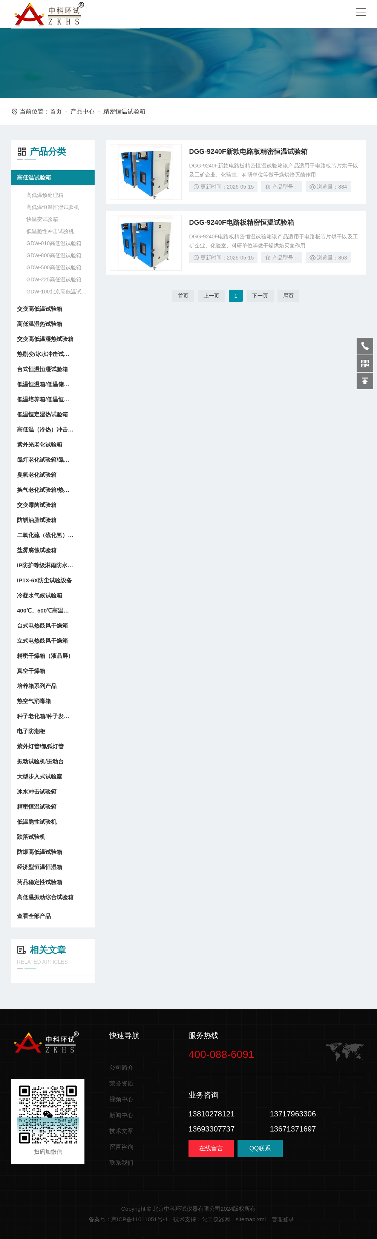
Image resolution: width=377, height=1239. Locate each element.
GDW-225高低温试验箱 (53, 279)
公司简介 (121, 1067)
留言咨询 (121, 1147)
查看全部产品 (53, 916)
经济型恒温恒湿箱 (39, 867)
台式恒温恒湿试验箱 (42, 369)
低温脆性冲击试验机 (50, 231)
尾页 (288, 296)
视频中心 (121, 1099)
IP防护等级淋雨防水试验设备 (45, 565)
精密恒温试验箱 (37, 806)
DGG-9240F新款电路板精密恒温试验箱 (248, 151)
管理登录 (282, 1219)
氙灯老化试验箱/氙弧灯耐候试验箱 (45, 459)
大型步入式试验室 (39, 776)
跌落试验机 (31, 837)
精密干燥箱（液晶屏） (45, 656)
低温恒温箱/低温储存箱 (45, 384)
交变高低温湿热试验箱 (45, 339)
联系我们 (121, 1162)
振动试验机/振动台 (40, 761)
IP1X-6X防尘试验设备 (44, 580)
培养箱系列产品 (37, 686)
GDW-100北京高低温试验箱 (56, 292)
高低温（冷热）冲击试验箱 (45, 429)
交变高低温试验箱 (39, 309)
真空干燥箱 (31, 671)
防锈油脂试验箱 (37, 520)
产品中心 (82, 111)
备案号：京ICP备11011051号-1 (128, 1219)
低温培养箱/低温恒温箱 (45, 399)
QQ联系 (260, 1151)
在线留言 (211, 1148)
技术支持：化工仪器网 (201, 1219)
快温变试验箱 (42, 219)
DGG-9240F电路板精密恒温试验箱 (241, 222)
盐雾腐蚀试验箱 (37, 550)
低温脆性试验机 (37, 821)
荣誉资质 (121, 1083)
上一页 (211, 296)
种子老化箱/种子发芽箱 (45, 716)
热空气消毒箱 (34, 701)
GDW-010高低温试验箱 (53, 243)
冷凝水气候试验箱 (39, 595)
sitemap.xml (251, 1219)
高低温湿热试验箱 (39, 324)
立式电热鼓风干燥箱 (42, 640)
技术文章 (121, 1131)
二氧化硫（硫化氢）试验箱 (45, 535)
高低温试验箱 (34, 177)
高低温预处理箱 (44, 195)
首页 (56, 111)
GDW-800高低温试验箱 (53, 255)
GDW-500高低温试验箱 (53, 267)
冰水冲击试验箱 (37, 791)
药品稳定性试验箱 (39, 882)
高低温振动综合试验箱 (45, 897)
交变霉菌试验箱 (37, 505)
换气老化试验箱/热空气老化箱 (45, 490)
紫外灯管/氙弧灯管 (40, 746)
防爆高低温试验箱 (39, 852)
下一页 (260, 296)
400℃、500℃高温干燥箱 (45, 610)
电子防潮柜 (31, 731)
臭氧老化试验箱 (37, 474)
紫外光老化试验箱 (39, 444)
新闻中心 (121, 1115)
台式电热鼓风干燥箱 (42, 625)
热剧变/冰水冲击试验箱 (45, 354)
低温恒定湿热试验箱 (42, 414)
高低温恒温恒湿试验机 (52, 207)
